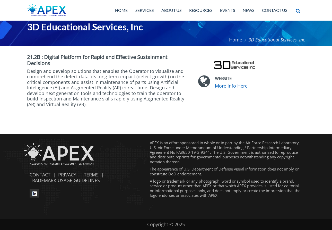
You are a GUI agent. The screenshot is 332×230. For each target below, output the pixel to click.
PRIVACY (67, 175)
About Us (171, 10)
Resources (200, 10)
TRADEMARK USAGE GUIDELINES (63, 180)
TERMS (91, 175)
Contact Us (274, 10)
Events (227, 10)
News (248, 10)
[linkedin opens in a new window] (34, 193)
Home (121, 10)
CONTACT (38, 175)
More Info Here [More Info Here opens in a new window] (231, 86)
